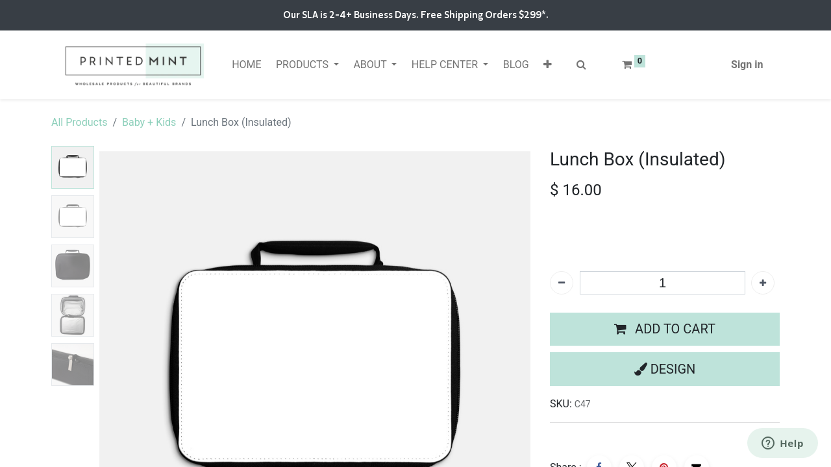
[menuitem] (247, 65)
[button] (547, 65)
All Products (79, 122)
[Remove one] (561, 282)
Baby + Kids (149, 122)
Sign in (747, 64)
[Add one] (763, 282)
